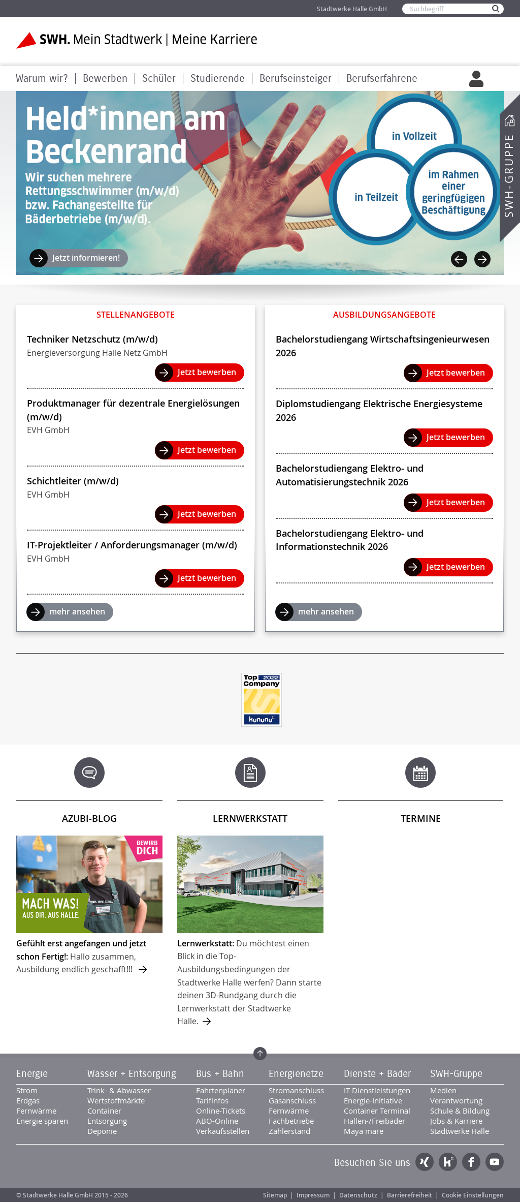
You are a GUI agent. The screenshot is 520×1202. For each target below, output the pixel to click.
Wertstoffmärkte (116, 1100)
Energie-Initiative (373, 1100)
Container (104, 1110)
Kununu (448, 1162)
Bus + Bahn (220, 1074)
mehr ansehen (77, 611)
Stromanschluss (296, 1090)
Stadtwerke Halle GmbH (352, 9)
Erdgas (28, 1100)
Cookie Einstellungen (473, 1195)
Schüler (159, 78)
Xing (424, 1162)
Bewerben (105, 78)
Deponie (102, 1131)
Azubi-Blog (89, 818)
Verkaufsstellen (222, 1131)
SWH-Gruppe (509, 175)
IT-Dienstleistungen (377, 1090)
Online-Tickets (220, 1110)
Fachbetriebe (291, 1121)
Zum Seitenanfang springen (260, 1053)
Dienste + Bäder (377, 1074)
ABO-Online (217, 1121)
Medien (443, 1090)
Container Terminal (377, 1110)
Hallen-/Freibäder (374, 1121)
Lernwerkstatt (250, 818)
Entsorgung (107, 1121)
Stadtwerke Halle (459, 1131)
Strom (27, 1090)
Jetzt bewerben (207, 372)
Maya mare (363, 1131)
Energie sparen (42, 1121)
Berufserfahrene (381, 78)
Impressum (313, 1195)
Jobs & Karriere (456, 1121)
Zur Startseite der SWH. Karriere (136, 40)
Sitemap (275, 1195)
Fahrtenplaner (220, 1090)
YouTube (494, 1162)
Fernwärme (36, 1110)
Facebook (471, 1162)
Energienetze (296, 1074)
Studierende (217, 78)
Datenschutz (358, 1195)
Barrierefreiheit (409, 1195)
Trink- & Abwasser (119, 1090)
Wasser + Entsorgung (131, 1074)
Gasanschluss (292, 1100)
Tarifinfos (212, 1100)
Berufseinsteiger (295, 78)
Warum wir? (42, 78)
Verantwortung (456, 1100)
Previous (459, 259)
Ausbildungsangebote (384, 314)
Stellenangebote (135, 314)
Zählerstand (289, 1131)
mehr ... (89, 906)
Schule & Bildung (460, 1110)
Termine (421, 818)
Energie (32, 1074)
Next (482, 259)
